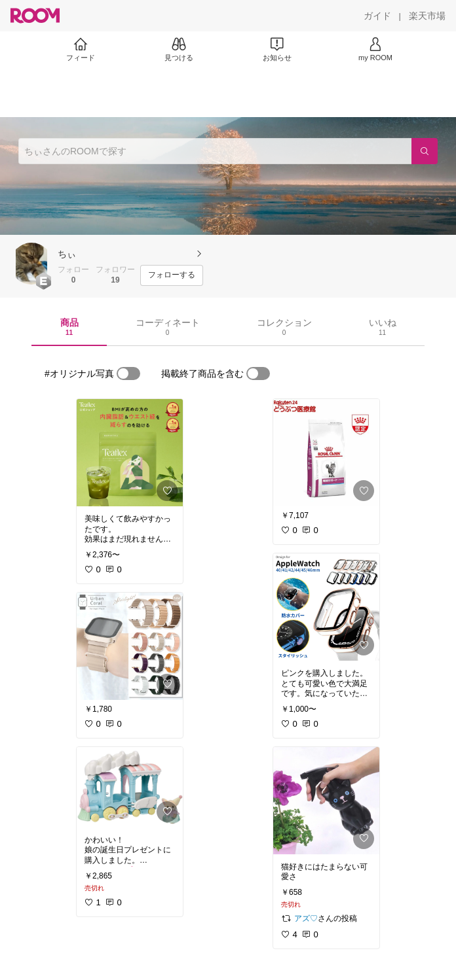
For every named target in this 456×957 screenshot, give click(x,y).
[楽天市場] (427, 16)
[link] (130, 452)
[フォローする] (171, 275)
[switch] (128, 373)
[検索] (424, 151)
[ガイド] (377, 16)
